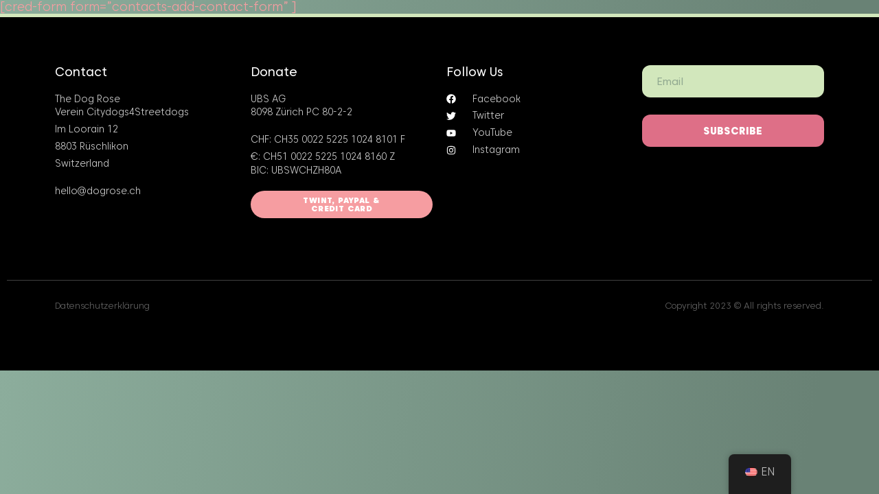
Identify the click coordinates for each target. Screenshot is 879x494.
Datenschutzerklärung (102, 305)
